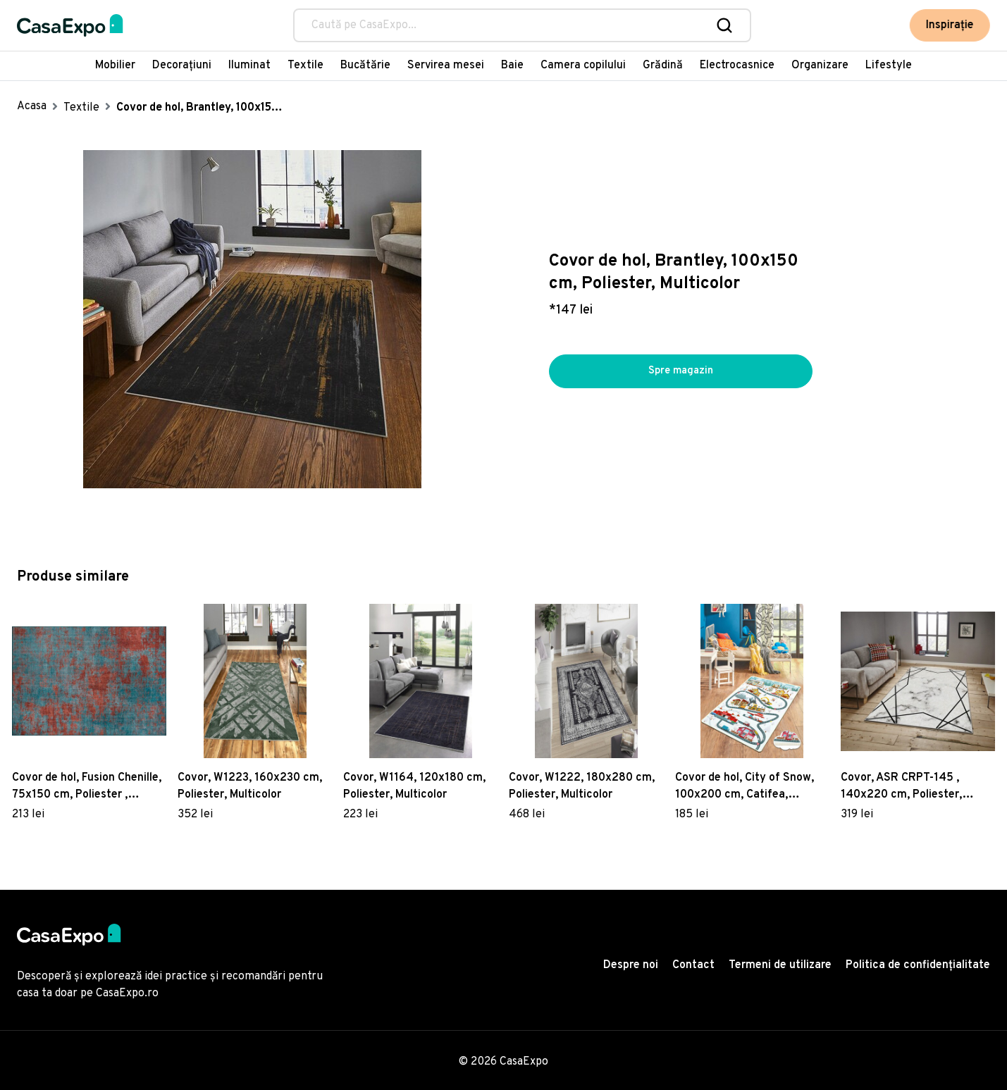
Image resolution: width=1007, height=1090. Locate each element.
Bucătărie (365, 65)
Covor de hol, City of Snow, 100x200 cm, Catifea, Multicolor (744, 787)
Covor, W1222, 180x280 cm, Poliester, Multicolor (582, 786)
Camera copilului (583, 65)
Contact (693, 965)
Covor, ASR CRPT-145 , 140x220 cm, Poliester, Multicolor (901, 787)
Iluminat (249, 65)
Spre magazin (680, 371)
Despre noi (630, 965)
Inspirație (950, 25)
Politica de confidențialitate (918, 965)
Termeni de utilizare (780, 965)
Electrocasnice (737, 65)
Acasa (32, 106)
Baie (512, 65)
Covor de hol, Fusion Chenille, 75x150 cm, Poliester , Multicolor (86, 787)
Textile (305, 65)
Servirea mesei (445, 65)
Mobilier (115, 65)
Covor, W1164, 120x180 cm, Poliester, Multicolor (414, 786)
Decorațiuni (181, 65)
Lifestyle (888, 65)
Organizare (819, 65)
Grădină (663, 65)
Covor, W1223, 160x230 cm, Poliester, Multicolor (250, 786)
